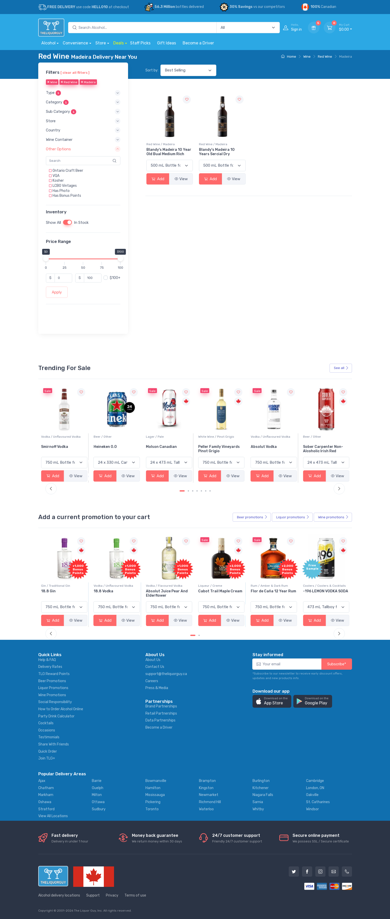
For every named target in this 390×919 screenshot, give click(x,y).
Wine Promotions (52, 695)
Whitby (258, 809)
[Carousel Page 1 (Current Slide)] (182, 491)
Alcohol (48, 43)
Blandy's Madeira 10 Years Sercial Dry (217, 152)
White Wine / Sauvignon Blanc (62, 436)
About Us (152, 660)
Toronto (152, 809)
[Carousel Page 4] (197, 491)
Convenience (75, 43)
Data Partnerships (160, 720)
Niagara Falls (263, 795)
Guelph (97, 788)
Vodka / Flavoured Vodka (216, 585)
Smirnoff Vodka (107, 447)
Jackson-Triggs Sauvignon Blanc (56, 449)
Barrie (97, 781)
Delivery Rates (50, 667)
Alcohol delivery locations (59, 895)
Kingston (206, 788)
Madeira (88, 82)
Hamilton (152, 788)
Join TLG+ (46, 758)
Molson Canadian (213, 447)
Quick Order (47, 751)
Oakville (312, 795)
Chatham (46, 788)
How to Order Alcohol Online (60, 709)
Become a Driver (198, 43)
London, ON (315, 788)
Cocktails (46, 723)
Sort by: (151, 70)
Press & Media (156, 688)
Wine (307, 56)
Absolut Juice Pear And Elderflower (219, 593)
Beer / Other (155, 436)
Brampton (207, 781)
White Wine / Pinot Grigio (269, 436)
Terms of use (135, 895)
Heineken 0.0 (157, 447)
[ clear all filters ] (75, 72)
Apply (57, 292)
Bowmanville (155, 781)
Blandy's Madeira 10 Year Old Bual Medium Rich (168, 152)
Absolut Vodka (316, 447)
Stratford (46, 809)
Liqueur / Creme (263, 585)
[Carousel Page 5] (201, 491)
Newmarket (208, 795)
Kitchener (261, 788)
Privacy (112, 895)
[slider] (46, 258)
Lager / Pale (207, 436)
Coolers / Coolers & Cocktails (62, 585)
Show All (53, 222)
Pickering (152, 802)
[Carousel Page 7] (210, 491)
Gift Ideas (166, 43)
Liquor (292, 517)
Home (288, 56)
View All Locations (53, 816)
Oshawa (44, 802)
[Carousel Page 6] (205, 491)
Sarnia (258, 802)
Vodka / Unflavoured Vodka (113, 436)
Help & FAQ (47, 660)
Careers (151, 681)
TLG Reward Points (54, 674)
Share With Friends (53, 744)
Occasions (46, 730)
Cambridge (315, 781)
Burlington (261, 781)
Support (93, 895)
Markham (45, 795)
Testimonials (48, 737)
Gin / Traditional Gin (108, 585)
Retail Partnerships (161, 713)
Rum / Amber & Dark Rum (321, 585)
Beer (252, 517)
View (181, 179)
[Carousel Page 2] (188, 491)
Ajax (41, 781)
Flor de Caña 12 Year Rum (325, 591)
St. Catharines (318, 802)
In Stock (81, 222)
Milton (97, 795)
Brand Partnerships (161, 706)
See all (341, 368)
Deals (118, 43)
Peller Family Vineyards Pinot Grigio (271, 449)
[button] (83, 93)
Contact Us (154, 667)
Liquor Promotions (53, 688)
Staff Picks (140, 43)
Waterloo (206, 809)
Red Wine (325, 56)
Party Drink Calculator (56, 716)
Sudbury (99, 809)
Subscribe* (336, 664)
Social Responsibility (55, 702)
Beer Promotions (52, 681)
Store (100, 43)
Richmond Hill (210, 802)
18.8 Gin (101, 591)
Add (158, 179)
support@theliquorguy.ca (166, 674)
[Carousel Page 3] (192, 491)
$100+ (115, 278)
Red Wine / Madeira (160, 144)
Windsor (312, 809)
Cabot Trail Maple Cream (273, 591)
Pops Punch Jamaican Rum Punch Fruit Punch (62, 593)
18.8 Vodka (156, 591)
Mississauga (155, 795)
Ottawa (98, 802)
